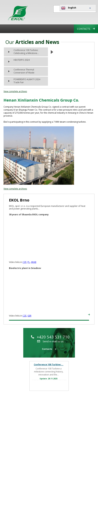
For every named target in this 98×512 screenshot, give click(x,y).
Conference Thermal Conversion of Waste (24, 71)
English (68, 8)
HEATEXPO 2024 (22, 59)
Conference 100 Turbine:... (48, 364)
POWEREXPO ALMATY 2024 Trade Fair (27, 81)
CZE (24, 262)
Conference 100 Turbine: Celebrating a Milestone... (26, 52)
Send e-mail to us (50, 341)
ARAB (33, 262)
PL (28, 262)
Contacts (86, 28)
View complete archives (15, 91)
